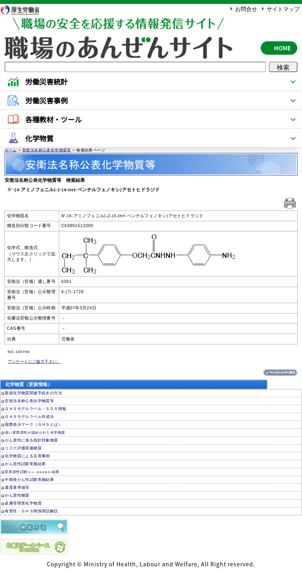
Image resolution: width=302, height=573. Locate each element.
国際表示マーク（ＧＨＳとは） (33, 424)
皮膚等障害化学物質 (23, 503)
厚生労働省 (24, 9)
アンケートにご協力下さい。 (34, 361)
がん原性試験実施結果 (25, 464)
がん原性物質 (17, 495)
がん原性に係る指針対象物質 (31, 440)
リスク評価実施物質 (23, 448)
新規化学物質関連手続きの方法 (33, 393)
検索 (283, 67)
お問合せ (246, 9)
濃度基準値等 (17, 487)
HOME (282, 48)
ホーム (11, 150)
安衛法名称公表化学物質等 (46, 150)
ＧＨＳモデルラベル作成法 (29, 416)
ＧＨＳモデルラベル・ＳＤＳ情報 (35, 409)
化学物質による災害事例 (27, 456)
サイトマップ (283, 9)
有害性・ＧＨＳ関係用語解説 (31, 511)
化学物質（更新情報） (28, 384)
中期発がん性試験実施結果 (29, 479)
